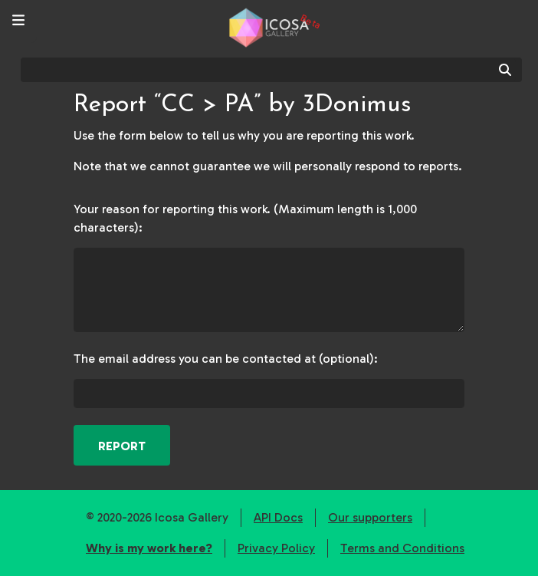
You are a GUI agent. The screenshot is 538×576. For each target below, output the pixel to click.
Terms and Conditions (402, 548)
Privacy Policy (276, 548)
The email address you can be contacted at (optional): (226, 358)
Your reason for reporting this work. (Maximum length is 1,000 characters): (245, 218)
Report (122, 446)
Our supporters (370, 517)
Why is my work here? (149, 548)
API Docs (278, 517)
